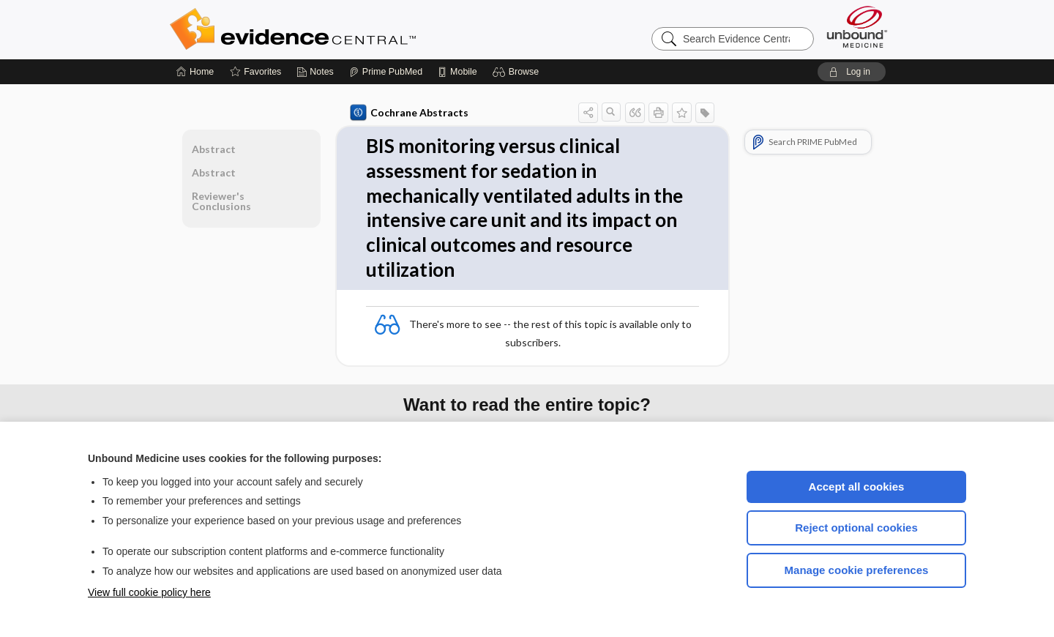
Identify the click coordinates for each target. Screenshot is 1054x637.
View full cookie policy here (149, 592)
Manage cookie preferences (857, 570)
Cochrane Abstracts (409, 113)
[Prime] (385, 71)
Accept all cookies (857, 486)
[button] (518, 71)
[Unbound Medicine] (857, 27)
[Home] (195, 71)
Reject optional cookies (856, 527)
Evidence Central (351, 29)
